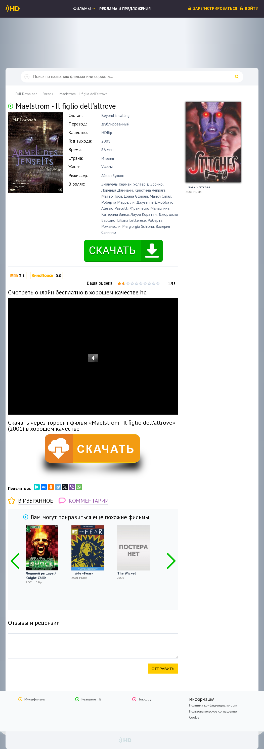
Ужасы (107, 166)
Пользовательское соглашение (213, 711)
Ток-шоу (144, 699)
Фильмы (82, 8)
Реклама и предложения (125, 8)
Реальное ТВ (91, 699)
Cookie (194, 717)
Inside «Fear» (82, 573)
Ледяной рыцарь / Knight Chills (41, 575)
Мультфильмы (35, 699)
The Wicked (126, 573)
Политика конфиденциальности (213, 705)
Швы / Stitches (198, 187)
